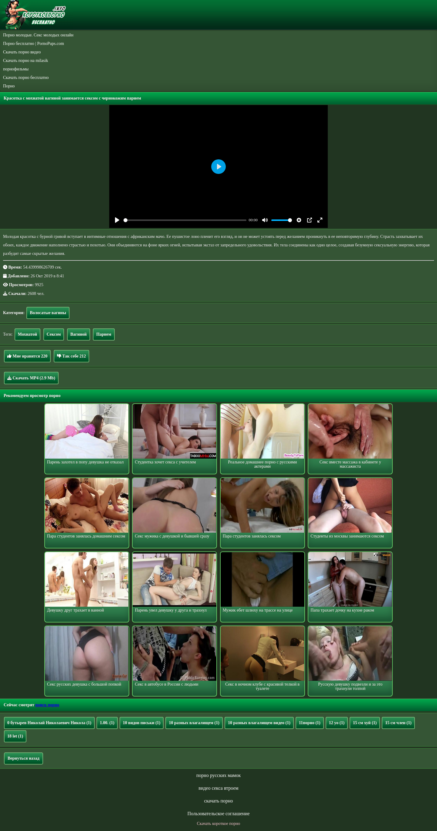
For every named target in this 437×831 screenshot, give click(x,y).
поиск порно (47, 705)
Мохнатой (27, 334)
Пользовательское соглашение (218, 813)
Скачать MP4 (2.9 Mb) (31, 378)
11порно (309, 723)
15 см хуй (365, 723)
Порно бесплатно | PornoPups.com (33, 43)
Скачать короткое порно (218, 823)
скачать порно (218, 800)
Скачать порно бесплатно (26, 77)
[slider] (185, 220)
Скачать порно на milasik (25, 60)
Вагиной (78, 334)
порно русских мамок (218, 775)
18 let (15, 736)
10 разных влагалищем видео (259, 723)
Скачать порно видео (22, 52)
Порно (9, 86)
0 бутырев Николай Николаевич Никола (49, 723)
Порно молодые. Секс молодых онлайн (38, 35)
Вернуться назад (23, 758)
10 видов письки (142, 723)
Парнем (103, 334)
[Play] (117, 220)
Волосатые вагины (48, 312)
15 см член (398, 723)
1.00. (107, 723)
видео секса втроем (218, 788)
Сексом (54, 334)
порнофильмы (16, 69)
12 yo (336, 723)
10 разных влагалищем (194, 723)
